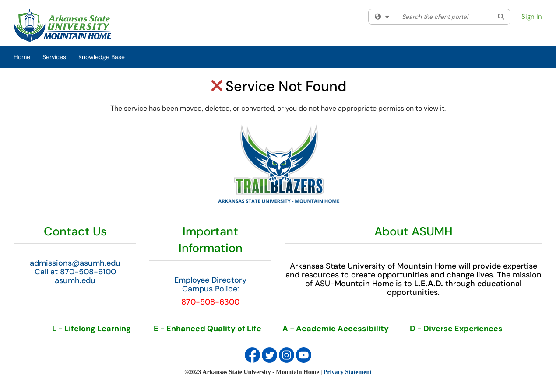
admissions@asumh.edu (75, 263)
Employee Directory (210, 280)
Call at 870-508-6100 (75, 271)
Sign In (531, 16)
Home (22, 57)
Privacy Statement (348, 372)
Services (54, 57)
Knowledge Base (101, 57)
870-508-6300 (210, 302)
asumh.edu (75, 280)
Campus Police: (210, 289)
